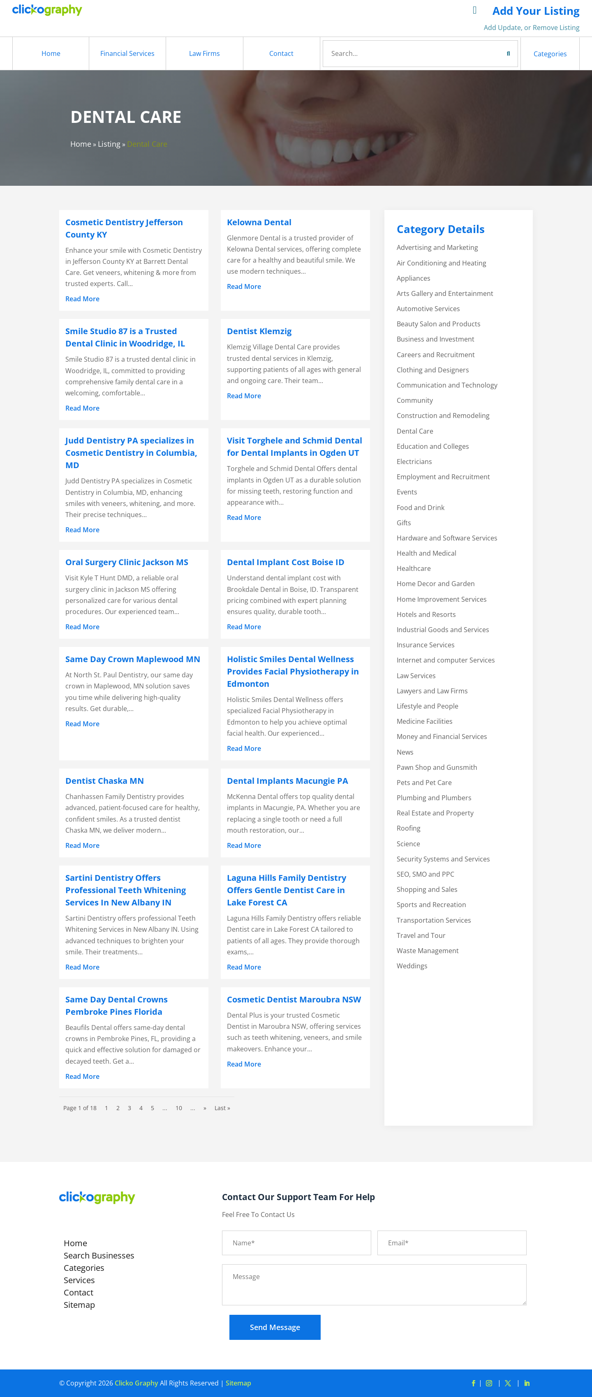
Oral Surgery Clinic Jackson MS (126, 562)
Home (51, 53)
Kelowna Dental (259, 222)
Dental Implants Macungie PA (287, 780)
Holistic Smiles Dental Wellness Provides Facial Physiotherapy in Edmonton (293, 671)
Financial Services (127, 53)
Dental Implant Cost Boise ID (286, 562)
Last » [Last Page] (222, 1108)
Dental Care (147, 144)
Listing (109, 144)
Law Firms (204, 53)
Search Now (493, 53)
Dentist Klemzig (259, 331)
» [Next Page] (205, 1108)
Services (79, 1281)
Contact (281, 53)
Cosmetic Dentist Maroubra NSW (294, 999)
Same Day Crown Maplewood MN (132, 659)
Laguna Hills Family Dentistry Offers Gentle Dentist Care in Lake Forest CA (286, 890)
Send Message (275, 1327)
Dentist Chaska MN (104, 780)
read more (82, 298)
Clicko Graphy (136, 1383)
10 (179, 1108)
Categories (550, 53)
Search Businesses (99, 1257)
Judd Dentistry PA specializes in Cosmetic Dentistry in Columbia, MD (131, 453)
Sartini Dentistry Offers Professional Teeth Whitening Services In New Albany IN (125, 890)
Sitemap (79, 1306)
